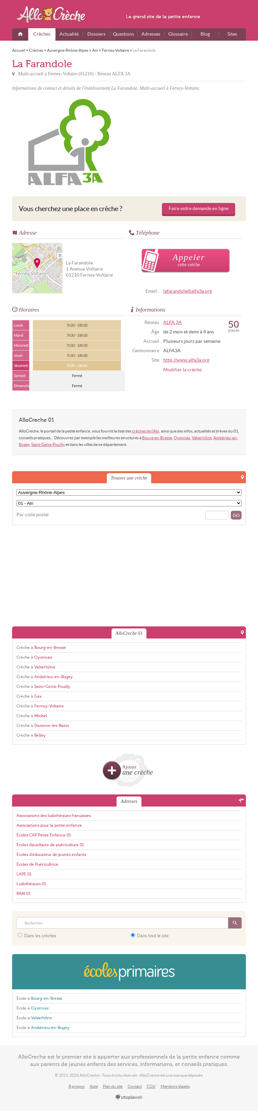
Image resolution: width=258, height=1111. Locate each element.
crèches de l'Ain (145, 431)
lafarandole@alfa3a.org (187, 291)
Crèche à (41, 647)
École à (39, 998)
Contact (135, 1086)
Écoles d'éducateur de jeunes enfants (51, 854)
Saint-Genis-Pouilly (48, 444)
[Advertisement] (188, 142)
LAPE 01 (24, 874)
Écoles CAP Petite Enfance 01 (43, 835)
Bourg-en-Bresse (157, 438)
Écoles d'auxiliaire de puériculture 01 (50, 844)
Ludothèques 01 (31, 883)
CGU (151, 1086)
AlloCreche (55, 15)
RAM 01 (23, 893)
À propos (77, 1086)
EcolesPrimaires (129, 971)
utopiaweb (129, 1097)
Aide (94, 1086)
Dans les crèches (37, 935)
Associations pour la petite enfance (49, 825)
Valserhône (202, 438)
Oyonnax (182, 438)
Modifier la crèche (182, 369)
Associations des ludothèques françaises (53, 815)
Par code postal (32, 514)
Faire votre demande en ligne (198, 208)
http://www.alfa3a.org (186, 360)
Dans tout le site (150, 935)
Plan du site (113, 1086)
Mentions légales (175, 1086)
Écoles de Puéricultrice (37, 864)
